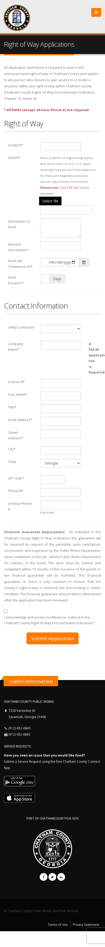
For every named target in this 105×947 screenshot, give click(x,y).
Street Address (15, 435)
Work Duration (16, 280)
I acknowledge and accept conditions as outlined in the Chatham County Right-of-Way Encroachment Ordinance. (49, 620)
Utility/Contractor (21, 327)
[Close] (96, 12)
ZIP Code (16, 478)
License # (16, 381)
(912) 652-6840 (17, 728)
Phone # (15, 490)
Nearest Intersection (18, 247)
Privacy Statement (86, 924)
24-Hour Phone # (20, 506)
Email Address (20, 419)
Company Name (15, 346)
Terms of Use (58, 924)
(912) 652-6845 (17, 734)
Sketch (14, 157)
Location (15, 145)
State (12, 461)
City (12, 449)
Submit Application (52, 638)
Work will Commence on (20, 263)
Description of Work (19, 224)
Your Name (17, 394)
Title (12, 407)
